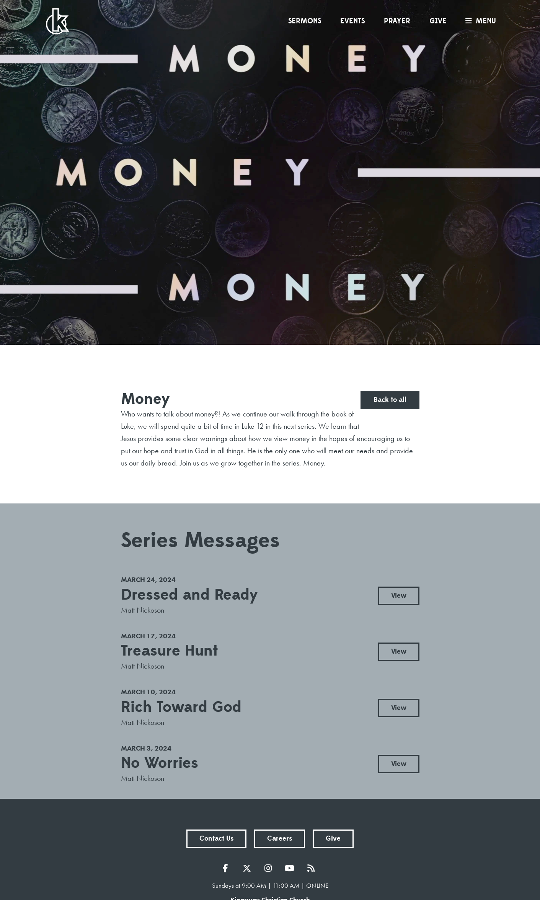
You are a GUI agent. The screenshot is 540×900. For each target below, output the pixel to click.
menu (479, 21)
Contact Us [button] (216, 838)
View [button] (398, 595)
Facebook (227, 868)
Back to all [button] (390, 399)
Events (352, 21)
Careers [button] (279, 838)
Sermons (304, 21)
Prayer (397, 21)
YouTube (292, 868)
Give (438, 21)
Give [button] (333, 838)
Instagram (270, 868)
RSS (313, 868)
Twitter (249, 868)
